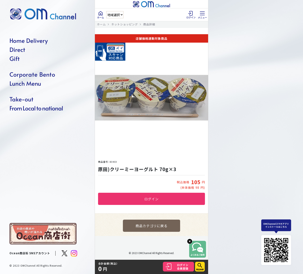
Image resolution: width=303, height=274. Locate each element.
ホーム (101, 24)
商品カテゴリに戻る (152, 225)
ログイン (151, 198)
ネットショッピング (124, 24)
